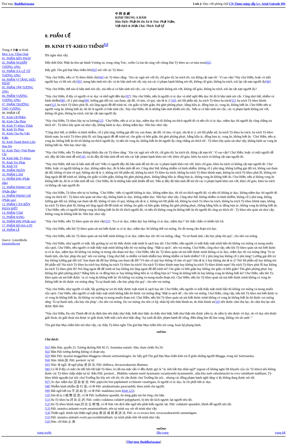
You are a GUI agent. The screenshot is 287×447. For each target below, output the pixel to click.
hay (257, 3)
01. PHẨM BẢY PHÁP (16, 58)
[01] (47, 347)
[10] (173, 100)
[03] (94, 70)
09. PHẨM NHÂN (13, 170)
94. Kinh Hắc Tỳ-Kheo (16, 158)
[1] (106, 45)
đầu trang (163, 432)
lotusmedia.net (11, 243)
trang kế (280, 432)
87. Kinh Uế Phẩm (14, 117)
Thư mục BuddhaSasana (143, 442)
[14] (82, 156)
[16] (217, 301)
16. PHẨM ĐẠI (19, 221)
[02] (208, 62)
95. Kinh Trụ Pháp (13, 162)
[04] (100, 77)
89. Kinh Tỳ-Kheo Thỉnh (17, 125)
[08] (62, 100)
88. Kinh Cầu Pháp (14, 121)
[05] (79, 81)
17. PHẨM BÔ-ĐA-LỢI (17, 225)
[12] (53, 104)
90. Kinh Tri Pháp (13, 129)
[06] (268, 81)
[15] (107, 221)
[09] (86, 100)
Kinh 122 (127, 390)
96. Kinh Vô (9, 166)
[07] (128, 96)
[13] (100, 120)
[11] (233, 100)
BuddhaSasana (24, 3)
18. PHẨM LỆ (11, 229)
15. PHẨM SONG (13, 217)
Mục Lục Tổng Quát (15, 54)
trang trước (44, 432)
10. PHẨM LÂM (12, 174)
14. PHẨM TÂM (12, 212)
